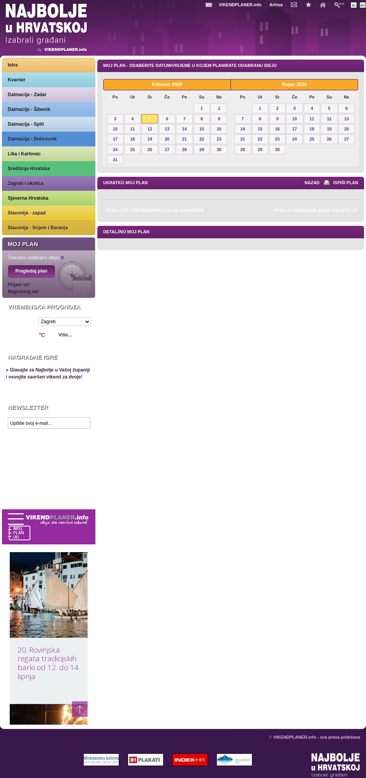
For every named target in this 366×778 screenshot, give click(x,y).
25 (132, 149)
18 (132, 139)
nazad (312, 182)
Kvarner (16, 80)
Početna (324, 4)
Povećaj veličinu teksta (362, 5)
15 (201, 129)
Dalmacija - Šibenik (29, 109)
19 (150, 139)
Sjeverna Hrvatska (28, 198)
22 (201, 139)
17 (115, 139)
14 (184, 129)
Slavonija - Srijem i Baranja (38, 228)
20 (167, 139)
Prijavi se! (19, 284)
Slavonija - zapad (27, 213)
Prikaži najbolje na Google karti (48, 479)
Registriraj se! (23, 291)
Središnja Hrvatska (29, 168)
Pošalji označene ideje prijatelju (315, 210)
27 (167, 149)
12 (150, 129)
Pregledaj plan (31, 271)
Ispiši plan (345, 182)
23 (218, 139)
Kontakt (295, 4)
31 (115, 159)
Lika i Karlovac (24, 154)
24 (115, 149)
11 (132, 129)
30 (218, 149)
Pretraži (341, 4)
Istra (13, 65)
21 (184, 139)
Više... (65, 335)
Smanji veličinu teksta (353, 5)
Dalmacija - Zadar (27, 94)
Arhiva (276, 4)
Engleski (210, 5)
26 (150, 149)
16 (218, 129)
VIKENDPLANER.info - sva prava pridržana (316, 737)
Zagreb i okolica (25, 183)
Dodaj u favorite (310, 4)
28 (184, 149)
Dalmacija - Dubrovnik (32, 139)
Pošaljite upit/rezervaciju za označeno (155, 210)
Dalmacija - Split (26, 124)
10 (115, 129)
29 (201, 149)
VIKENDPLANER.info (240, 4)
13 (167, 129)
